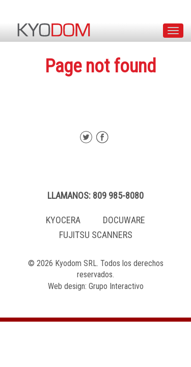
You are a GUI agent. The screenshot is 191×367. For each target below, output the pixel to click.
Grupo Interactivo (116, 286)
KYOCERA (63, 220)
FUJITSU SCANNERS (95, 234)
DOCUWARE (124, 220)
